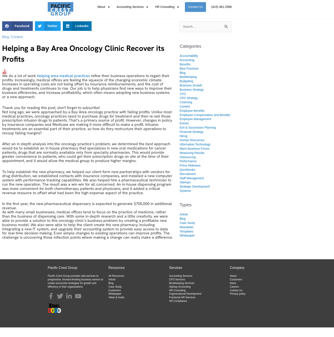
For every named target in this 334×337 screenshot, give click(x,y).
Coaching (186, 111)
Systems (185, 200)
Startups (185, 192)
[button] (17, 35)
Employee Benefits (192, 120)
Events (184, 133)
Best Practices (189, 78)
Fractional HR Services (182, 306)
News (233, 292)
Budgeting (186, 90)
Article (184, 224)
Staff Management (192, 187)
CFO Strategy (189, 107)
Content (17, 46)
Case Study (187, 232)
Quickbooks (187, 179)
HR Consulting (167, 7)
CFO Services (177, 289)
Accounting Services (133, 7)
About (103, 7)
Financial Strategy (191, 141)
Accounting (187, 69)
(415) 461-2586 (221, 7)
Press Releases (190, 175)
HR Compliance (178, 310)
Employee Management (195, 128)
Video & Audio (116, 306)
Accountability (189, 65)
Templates (186, 241)
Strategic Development (195, 196)
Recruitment (188, 183)
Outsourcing (188, 166)
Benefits (185, 74)
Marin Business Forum (194, 158)
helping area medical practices (64, 85)
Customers (114, 299)
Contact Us (195, 7)
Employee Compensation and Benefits (205, 124)
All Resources (116, 285)
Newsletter (187, 236)
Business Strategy (192, 99)
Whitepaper (187, 245)
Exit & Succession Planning (198, 137)
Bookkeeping (188, 86)
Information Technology (195, 154)
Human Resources (192, 149)
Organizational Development (185, 303)
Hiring (183, 145)
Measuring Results (192, 162)
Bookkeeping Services (181, 292)
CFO (183, 103)
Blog (5, 46)
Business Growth (191, 95)
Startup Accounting (180, 296)
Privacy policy (237, 303)
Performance (188, 170)
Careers (234, 296)
